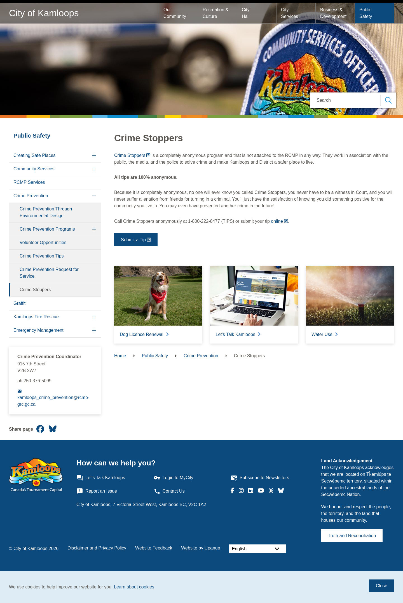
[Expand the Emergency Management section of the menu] (94, 330)
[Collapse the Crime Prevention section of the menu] (94, 196)
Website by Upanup (200, 548)
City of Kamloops (44, 13)
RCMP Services (29, 182)
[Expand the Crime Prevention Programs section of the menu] (94, 229)
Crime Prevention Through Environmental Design (46, 212)
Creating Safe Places (34, 155)
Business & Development (333, 13)
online (277, 221)
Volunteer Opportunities (43, 242)
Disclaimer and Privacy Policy (96, 548)
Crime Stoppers (35, 289)
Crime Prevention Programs (47, 229)
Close (381, 585)
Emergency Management (38, 330)
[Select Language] (257, 548)
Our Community (174, 13)
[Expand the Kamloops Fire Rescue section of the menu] (94, 317)
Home (120, 355)
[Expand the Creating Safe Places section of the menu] (94, 155)
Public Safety (366, 13)
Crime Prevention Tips (42, 256)
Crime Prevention (30, 195)
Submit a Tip (133, 239)
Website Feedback (153, 548)
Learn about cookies (134, 587)
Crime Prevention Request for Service (49, 273)
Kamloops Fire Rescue (36, 316)
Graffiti (20, 303)
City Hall (246, 13)
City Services (289, 13)
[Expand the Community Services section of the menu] (94, 169)
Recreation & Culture (216, 13)
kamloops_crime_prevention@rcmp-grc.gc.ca (53, 401)
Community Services (34, 168)
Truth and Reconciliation (352, 535)
